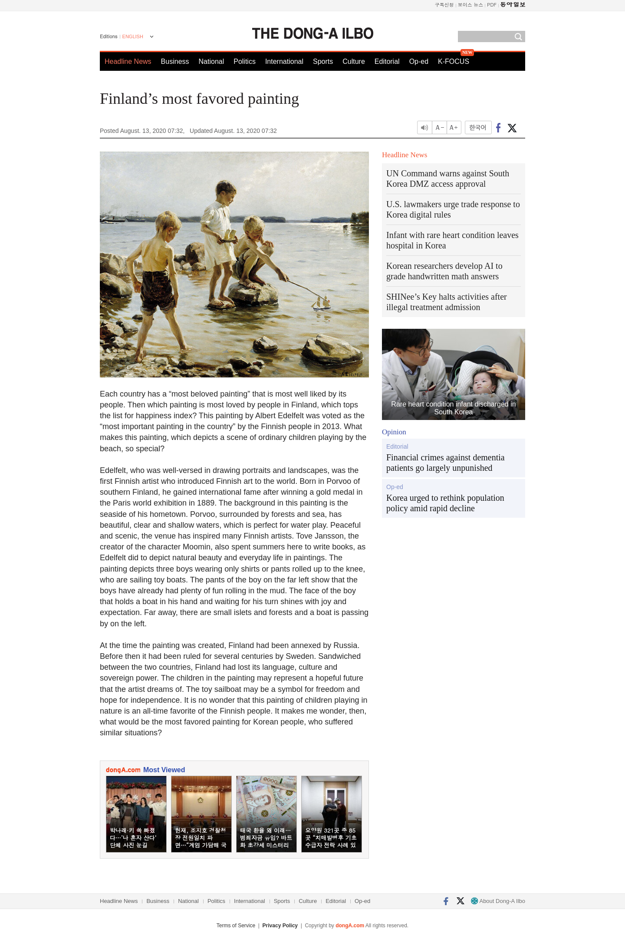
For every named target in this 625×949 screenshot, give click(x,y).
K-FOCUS (453, 61)
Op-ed (418, 61)
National (211, 61)
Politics (245, 61)
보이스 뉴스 (471, 4)
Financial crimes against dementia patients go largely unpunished (445, 463)
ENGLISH (132, 36)
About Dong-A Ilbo (498, 901)
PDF (492, 4)
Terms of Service (236, 926)
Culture (353, 61)
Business (175, 61)
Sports (323, 61)
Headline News (128, 61)
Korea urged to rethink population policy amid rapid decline (445, 503)
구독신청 (444, 4)
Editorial (387, 61)
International (284, 61)
